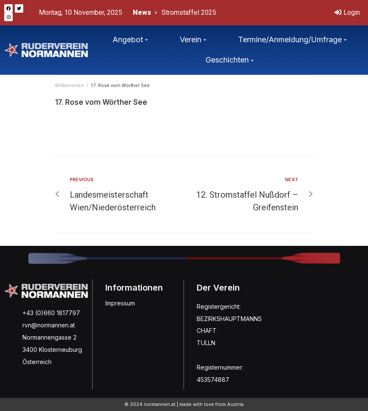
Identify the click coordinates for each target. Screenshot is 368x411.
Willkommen (69, 85)
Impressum (120, 303)
